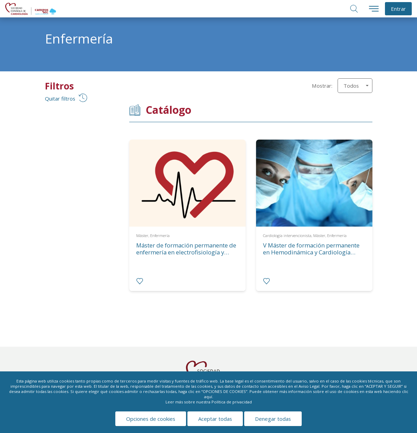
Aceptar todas (215, 418)
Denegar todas (273, 418)
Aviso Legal (309, 386)
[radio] (139, 281)
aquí (208, 396)
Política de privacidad (231, 401)
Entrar (398, 8)
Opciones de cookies (150, 418)
